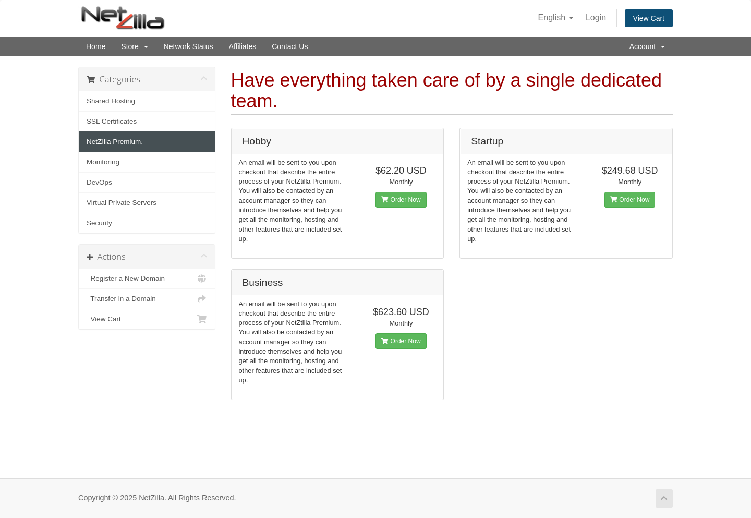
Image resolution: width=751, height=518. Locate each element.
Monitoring (103, 162)
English (555, 17)
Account (647, 46)
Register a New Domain (147, 278)
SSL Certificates (112, 121)
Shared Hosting (111, 101)
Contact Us (290, 46)
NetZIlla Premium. (115, 142)
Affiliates (243, 46)
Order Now (400, 199)
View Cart (648, 18)
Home (95, 46)
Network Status (188, 46)
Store (134, 46)
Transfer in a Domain (147, 299)
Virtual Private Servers (121, 203)
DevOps (99, 182)
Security (99, 223)
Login (596, 17)
